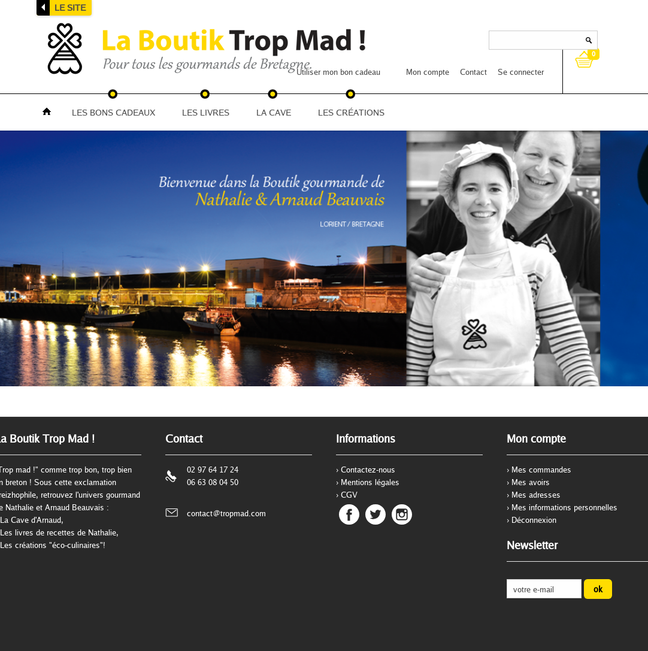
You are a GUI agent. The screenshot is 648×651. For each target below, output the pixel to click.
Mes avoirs (530, 482)
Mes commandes (541, 469)
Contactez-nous (368, 469)
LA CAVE (273, 112)
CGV (349, 494)
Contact (473, 72)
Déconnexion (533, 520)
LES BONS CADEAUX (113, 112)
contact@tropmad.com (226, 513)
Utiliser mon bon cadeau (338, 72)
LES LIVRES (205, 112)
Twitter (375, 514)
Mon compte (427, 72)
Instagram (402, 514)
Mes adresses (536, 494)
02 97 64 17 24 (212, 469)
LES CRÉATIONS (351, 112)
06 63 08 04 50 (212, 482)
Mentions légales (370, 482)
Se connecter (521, 72)
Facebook (349, 514)
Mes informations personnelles (564, 507)
